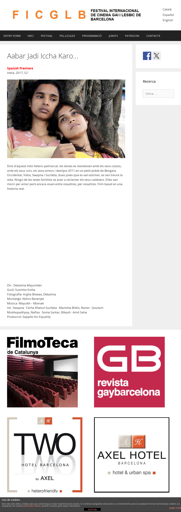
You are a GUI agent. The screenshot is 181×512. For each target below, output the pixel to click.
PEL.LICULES (67, 35)
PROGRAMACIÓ (92, 35)
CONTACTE (153, 35)
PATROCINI (132, 35)
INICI (31, 35)
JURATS (113, 35)
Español (168, 15)
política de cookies (32, 506)
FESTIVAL (46, 35)
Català (167, 9)
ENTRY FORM (12, 35)
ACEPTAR (92, 509)
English (168, 20)
